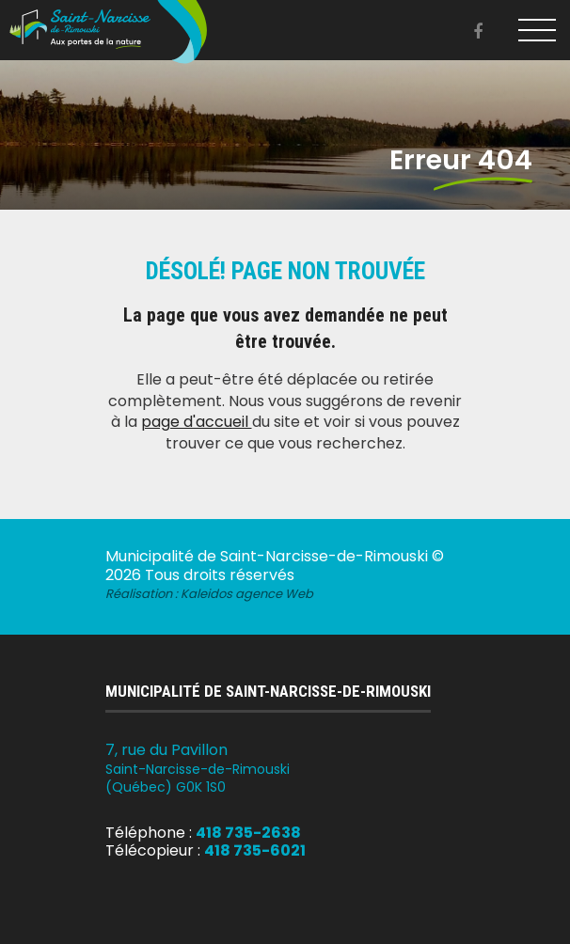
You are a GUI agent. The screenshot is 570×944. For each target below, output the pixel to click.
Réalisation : (209, 594)
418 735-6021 (255, 850)
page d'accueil (196, 422)
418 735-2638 (248, 832)
